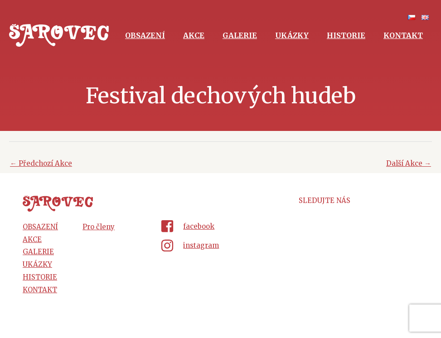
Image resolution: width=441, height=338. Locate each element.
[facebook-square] (220, 228)
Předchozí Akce (41, 163)
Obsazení (145, 35)
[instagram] (220, 245)
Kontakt (403, 35)
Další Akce (408, 163)
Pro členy (98, 226)
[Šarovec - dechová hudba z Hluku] (59, 34)
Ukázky (292, 35)
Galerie (240, 35)
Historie (346, 35)
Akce (193, 35)
